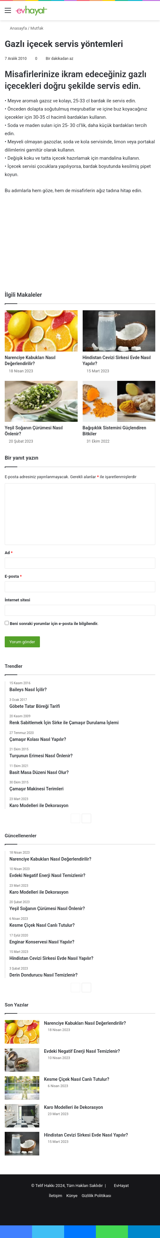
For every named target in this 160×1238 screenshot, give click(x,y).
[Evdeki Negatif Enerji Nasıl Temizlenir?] (22, 1060)
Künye (71, 1195)
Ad (9, 552)
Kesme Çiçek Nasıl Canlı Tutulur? (76, 1079)
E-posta (13, 576)
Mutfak (36, 28)
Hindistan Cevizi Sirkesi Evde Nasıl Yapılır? (86, 1135)
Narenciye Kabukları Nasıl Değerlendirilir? (85, 1023)
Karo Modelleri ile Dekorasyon (73, 1107)
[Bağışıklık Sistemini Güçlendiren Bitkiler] (119, 401)
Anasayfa (16, 28)
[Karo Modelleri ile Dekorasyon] (22, 1115)
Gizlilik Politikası (96, 1195)
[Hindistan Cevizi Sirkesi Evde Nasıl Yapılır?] (119, 331)
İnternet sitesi (17, 600)
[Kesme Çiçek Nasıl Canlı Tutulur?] (22, 1088)
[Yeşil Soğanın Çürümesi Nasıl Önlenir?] (41, 401)
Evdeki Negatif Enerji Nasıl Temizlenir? (82, 1051)
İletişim (55, 1195)
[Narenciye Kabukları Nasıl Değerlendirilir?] (41, 331)
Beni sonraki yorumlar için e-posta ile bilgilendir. (54, 623)
